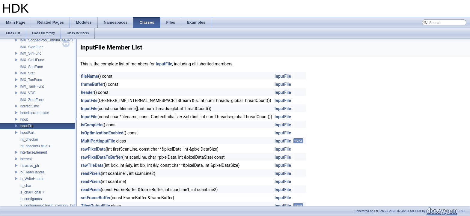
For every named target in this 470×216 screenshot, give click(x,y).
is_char (25, 186)
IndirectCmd (29, 106)
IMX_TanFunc (31, 80)
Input (24, 119)
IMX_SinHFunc (32, 60)
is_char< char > (32, 192)
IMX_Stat (27, 73)
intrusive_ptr (29, 166)
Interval (25, 159)
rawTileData (92, 165)
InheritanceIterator (34, 113)
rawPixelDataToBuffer (101, 157)
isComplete (92, 124)
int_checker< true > (35, 146)
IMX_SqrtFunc (31, 67)
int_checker (29, 139)
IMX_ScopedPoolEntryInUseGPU (46, 40)
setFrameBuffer (95, 197)
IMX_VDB (28, 93)
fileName (89, 76)
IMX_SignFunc (31, 47)
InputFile (27, 126)
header (87, 92)
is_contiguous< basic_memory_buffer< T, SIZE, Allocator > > (68, 205)
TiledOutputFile (95, 205)
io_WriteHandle (32, 179)
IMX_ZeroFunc (31, 100)
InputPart (27, 132)
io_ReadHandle (32, 172)
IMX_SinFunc (30, 53)
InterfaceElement (33, 152)
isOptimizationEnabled (102, 132)
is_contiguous (31, 199)
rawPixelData (93, 149)
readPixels (91, 173)
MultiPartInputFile (98, 141)
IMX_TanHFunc (32, 86)
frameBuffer (92, 84)
